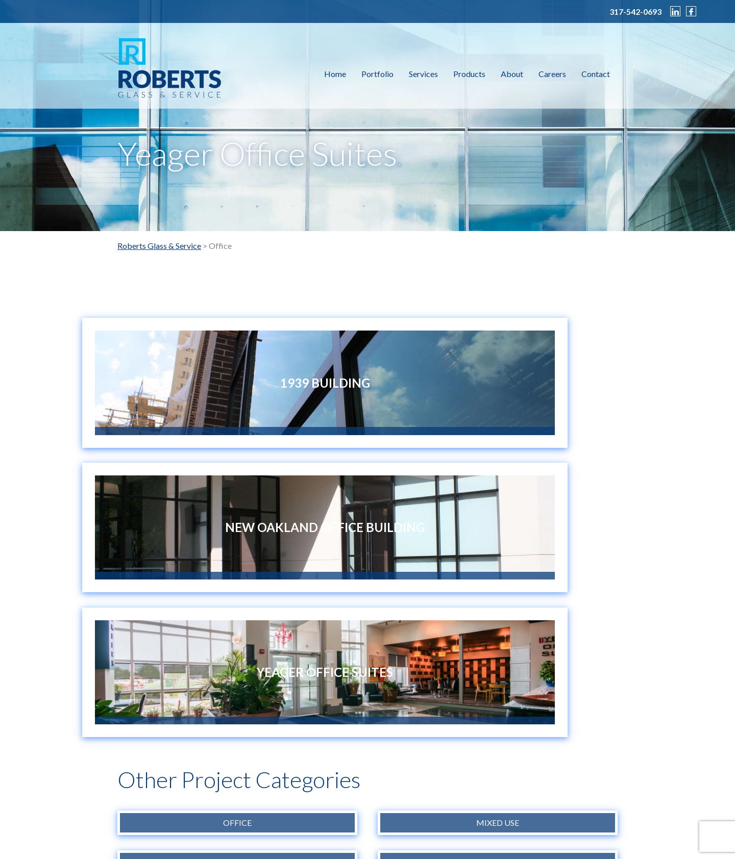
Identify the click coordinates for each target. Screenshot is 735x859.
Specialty (498, 578)
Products (469, 74)
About (512, 74)
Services (423, 74)
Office (237, 537)
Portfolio (377, 74)
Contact (595, 74)
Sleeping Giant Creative (538, 832)
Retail (237, 578)
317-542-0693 (635, 11)
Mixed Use (497, 537)
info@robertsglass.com (421, 821)
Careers (552, 74)
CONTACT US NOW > (162, 729)
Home (335, 74)
